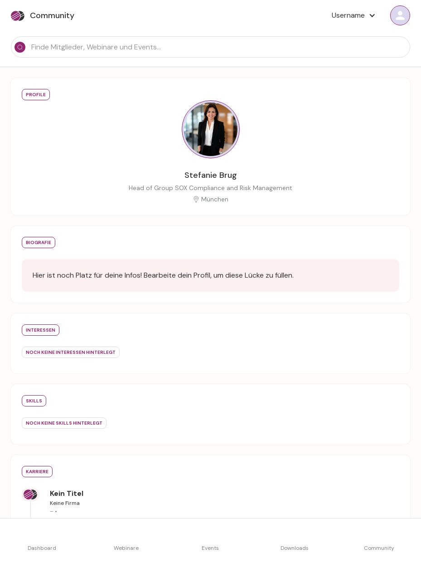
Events (210, 548)
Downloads (295, 548)
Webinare (126, 548)
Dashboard (42, 548)
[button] (353, 15)
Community (379, 548)
